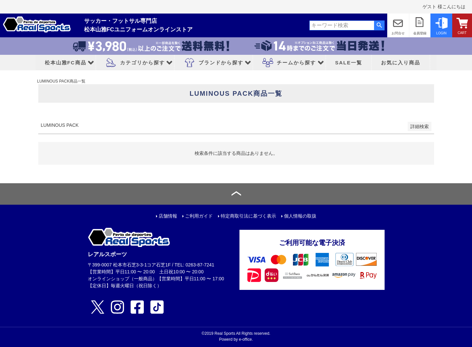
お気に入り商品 (400, 62)
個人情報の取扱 (300, 216)
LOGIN (441, 33)
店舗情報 (168, 216)
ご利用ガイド (199, 216)
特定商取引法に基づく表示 (248, 216)
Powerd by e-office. (236, 339)
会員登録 (419, 33)
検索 (379, 25)
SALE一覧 (348, 62)
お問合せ (398, 33)
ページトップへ (236, 194)
